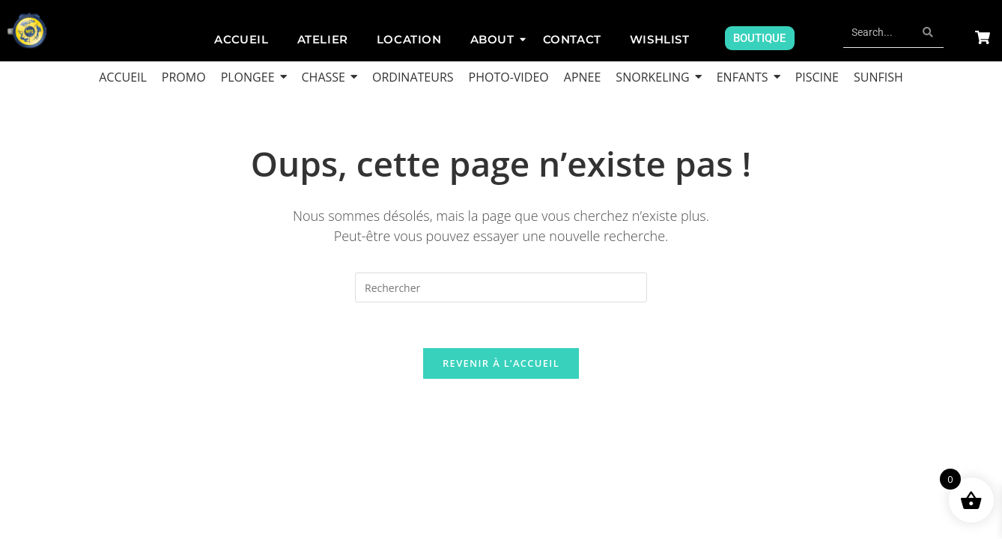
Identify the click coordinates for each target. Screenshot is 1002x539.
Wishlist (660, 39)
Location (409, 39)
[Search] (878, 32)
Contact (572, 39)
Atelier (322, 39)
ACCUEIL (241, 39)
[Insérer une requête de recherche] (501, 287)
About (495, 39)
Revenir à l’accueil (501, 363)
